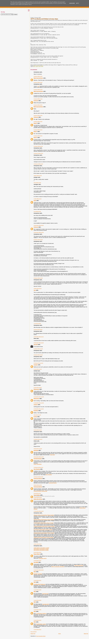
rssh (38, 86)
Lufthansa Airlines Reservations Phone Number (44, 526)
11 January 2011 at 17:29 (38, 348)
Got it (77, 3)
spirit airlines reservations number (41, 549)
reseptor (36, 364)
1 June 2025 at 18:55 (37, 609)
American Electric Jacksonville (40, 491)
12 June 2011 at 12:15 (38, 369)
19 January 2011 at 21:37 (38, 354)
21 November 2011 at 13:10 (39, 408)
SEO (35, 571)
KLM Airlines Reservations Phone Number (43, 529)
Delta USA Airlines (38, 499)
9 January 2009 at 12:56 (38, 76)
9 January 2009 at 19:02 (38, 121)
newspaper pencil (42, 558)
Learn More (72, 3)
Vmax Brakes (37, 495)
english (37, 66)
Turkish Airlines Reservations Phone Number (43, 522)
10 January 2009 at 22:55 (38, 146)
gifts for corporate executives (57, 566)
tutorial (39, 66)
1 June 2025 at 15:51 (37, 580)
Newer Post (33, 633)
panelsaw (36, 450)
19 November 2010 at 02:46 (39, 342)
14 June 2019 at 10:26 (38, 497)
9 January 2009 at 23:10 (38, 129)
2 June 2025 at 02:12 (37, 629)
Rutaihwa (36, 410)
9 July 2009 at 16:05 (37, 211)
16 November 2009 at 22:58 (39, 232)
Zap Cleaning (37, 469)
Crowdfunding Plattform (41, 613)
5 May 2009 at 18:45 (37, 182)
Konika (35, 416)
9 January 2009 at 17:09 (38, 89)
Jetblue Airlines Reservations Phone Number (43, 537)
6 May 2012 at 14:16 (37, 414)
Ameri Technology (38, 464)
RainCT (35, 123)
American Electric (38, 478)
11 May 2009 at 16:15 (37, 198)
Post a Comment (33, 631)
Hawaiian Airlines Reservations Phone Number (44, 532)
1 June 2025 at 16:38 (37, 589)
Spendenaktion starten (41, 624)
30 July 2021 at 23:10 (37, 552)
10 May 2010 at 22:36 (37, 288)
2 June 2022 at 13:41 (37, 560)
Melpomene (36, 389)
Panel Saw (52, 454)
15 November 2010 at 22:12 (39, 336)
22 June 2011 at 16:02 (38, 387)
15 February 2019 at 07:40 (38, 476)
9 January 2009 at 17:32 (38, 98)
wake (35, 200)
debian (34, 66)
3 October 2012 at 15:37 (38, 439)
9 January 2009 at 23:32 (38, 135)
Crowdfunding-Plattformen (39, 584)
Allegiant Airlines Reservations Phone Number (44, 515)
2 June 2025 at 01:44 (37, 620)
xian (35, 290)
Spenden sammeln (38, 573)
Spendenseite (45, 593)
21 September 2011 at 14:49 (39, 396)
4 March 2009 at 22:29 (38, 175)
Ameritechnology (38, 458)
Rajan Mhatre (37, 554)
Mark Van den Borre (38, 78)
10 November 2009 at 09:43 (39, 225)
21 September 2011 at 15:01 (39, 402)
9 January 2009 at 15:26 (38, 82)
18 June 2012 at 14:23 (38, 429)
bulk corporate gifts (79, 565)
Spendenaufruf (45, 604)
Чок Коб (36, 344)
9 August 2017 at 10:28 (38, 448)
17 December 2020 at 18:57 (39, 511)
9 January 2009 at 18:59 (38, 115)
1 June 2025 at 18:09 (37, 600)
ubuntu (42, 66)
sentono (36, 404)
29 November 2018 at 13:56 (39, 456)
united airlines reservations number (41, 547)
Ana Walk (36, 562)
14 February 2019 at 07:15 (38, 467)
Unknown (36, 100)
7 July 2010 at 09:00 (37, 323)
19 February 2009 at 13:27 (38, 153)
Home (59, 633)
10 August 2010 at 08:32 (38, 329)
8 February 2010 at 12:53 (38, 239)
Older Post (86, 633)
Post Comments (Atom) (41, 636)
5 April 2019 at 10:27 (37, 493)
